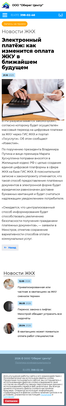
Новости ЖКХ (19, 273)
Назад (12, 247)
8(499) (23, 15)
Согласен (11, 401)
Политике (46, 394)
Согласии (8, 396)
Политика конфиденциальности (33, 362)
